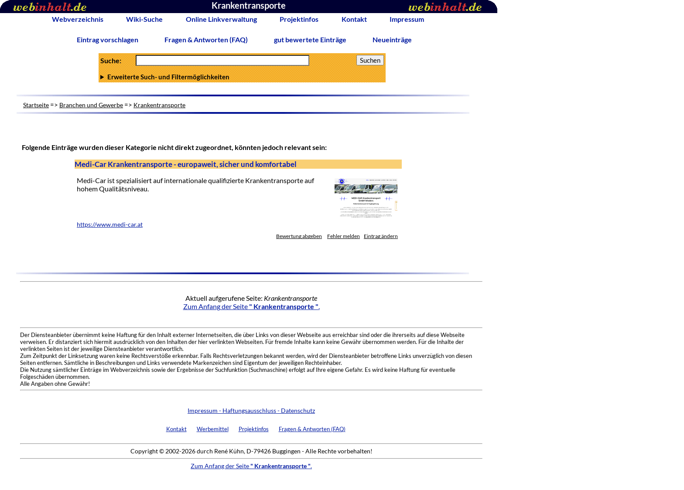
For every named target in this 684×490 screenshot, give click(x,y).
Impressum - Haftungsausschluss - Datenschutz (251, 410)
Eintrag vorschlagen (107, 39)
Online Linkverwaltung (221, 19)
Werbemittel (213, 428)
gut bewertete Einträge (310, 39)
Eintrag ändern (381, 236)
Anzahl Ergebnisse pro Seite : (242, 77)
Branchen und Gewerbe (91, 105)
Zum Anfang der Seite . (251, 306)
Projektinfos (299, 19)
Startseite (36, 105)
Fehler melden (343, 236)
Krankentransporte (159, 105)
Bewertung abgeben (299, 236)
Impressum (407, 19)
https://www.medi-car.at (110, 224)
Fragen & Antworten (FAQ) (206, 39)
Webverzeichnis (77, 19)
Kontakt (354, 19)
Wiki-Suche (144, 19)
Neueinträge (392, 39)
